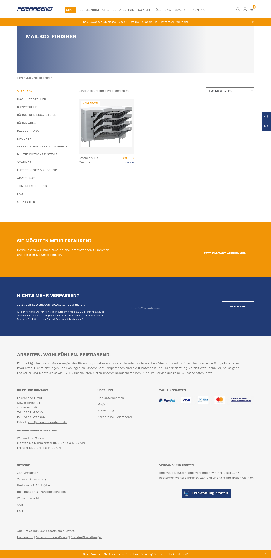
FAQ (20, 194)
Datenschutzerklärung (52, 537)
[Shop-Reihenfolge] (230, 90)
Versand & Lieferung (31, 479)
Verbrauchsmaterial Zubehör (42, 146)
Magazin (181, 9)
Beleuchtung (28, 130)
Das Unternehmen (110, 398)
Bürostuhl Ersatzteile (36, 115)
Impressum (25, 537)
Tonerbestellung (32, 186)
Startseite (26, 201)
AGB (47, 319)
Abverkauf (26, 178)
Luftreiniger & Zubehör (37, 170)
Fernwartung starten (209, 493)
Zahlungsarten (27, 472)
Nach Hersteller (31, 99)
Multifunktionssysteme (37, 154)
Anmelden (237, 306)
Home (20, 78)
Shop (70, 9)
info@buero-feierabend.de (47, 422)
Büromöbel (26, 123)
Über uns (163, 9)
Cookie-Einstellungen (86, 537)
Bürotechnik (123, 9)
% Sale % (24, 91)
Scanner (24, 162)
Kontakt (199, 9)
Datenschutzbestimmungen (70, 319)
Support (145, 9)
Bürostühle (27, 107)
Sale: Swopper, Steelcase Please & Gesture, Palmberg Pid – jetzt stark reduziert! (135, 21)
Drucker (24, 138)
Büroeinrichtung (94, 9)
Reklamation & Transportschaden (41, 491)
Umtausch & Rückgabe (33, 485)
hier (250, 477)
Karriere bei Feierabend (114, 417)
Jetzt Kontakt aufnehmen (224, 253)
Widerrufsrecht (28, 498)
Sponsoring (105, 410)
